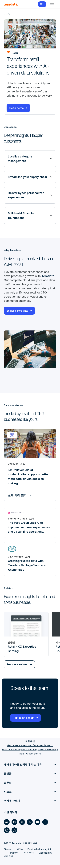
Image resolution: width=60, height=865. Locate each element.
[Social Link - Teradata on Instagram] (7, 830)
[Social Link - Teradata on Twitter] (30, 822)
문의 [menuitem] (42, 4)
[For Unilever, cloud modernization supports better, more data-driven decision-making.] (30, 465)
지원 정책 (8, 856)
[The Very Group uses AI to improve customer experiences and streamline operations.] (30, 523)
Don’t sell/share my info (40, 849)
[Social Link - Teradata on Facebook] (45, 822)
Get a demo (16, 108)
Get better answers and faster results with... (30, 745)
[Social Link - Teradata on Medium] (22, 822)
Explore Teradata (17, 310)
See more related (17, 664)
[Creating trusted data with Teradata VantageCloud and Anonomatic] (30, 559)
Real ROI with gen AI (30, 753)
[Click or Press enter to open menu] (52, 4)
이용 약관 (29, 852)
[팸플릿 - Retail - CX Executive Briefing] (26, 634)
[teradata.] (11, 4)
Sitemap (8, 849)
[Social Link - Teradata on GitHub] (14, 822)
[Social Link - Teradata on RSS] (14, 830)
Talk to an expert (23, 717)
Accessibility (45, 852)
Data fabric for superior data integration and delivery (30, 749)
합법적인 (13, 852)
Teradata (47, 276)
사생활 (20, 849)
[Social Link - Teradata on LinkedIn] (7, 822)
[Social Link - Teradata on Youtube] (37, 822)
